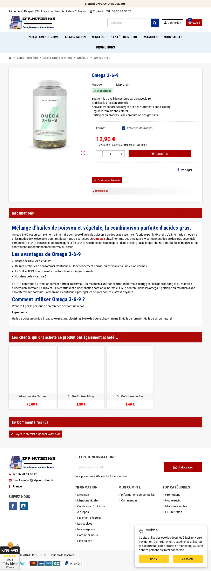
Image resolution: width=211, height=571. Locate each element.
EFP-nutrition (173, 512)
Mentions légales (88, 500)
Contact (97, 11)
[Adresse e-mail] (119, 467)
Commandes (129, 500)
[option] (32, 377)
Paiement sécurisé (89, 517)
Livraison (83, 494)
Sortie (154, 559)
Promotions (172, 494)
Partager (184, 170)
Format (101, 128)
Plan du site (84, 541)
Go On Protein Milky (81, 396)
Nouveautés (173, 500)
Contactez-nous (87, 535)
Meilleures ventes (176, 506)
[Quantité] (110, 154)
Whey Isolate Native (32, 396)
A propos (83, 512)
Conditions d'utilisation (91, 506)
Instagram (24, 506)
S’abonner (183, 467)
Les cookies (84, 523)
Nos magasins (86, 529)
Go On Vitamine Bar (130, 396)
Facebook (13, 506)
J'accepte (187, 558)
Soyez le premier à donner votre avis (35, 434)
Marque (97, 84)
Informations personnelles (138, 494)
